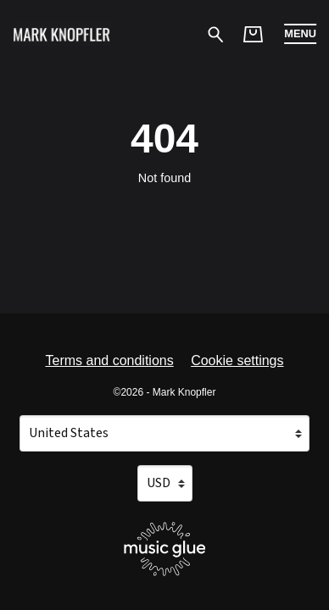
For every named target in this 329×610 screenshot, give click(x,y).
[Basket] (253, 34)
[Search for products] (216, 33)
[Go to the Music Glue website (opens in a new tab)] (165, 549)
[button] (300, 34)
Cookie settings (237, 360)
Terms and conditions (109, 360)
